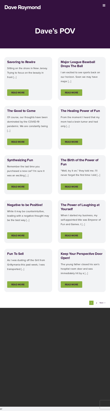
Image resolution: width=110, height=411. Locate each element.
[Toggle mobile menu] (104, 5)
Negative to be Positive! (24, 204)
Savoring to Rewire (21, 62)
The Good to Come (21, 110)
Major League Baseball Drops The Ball (78, 64)
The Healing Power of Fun (80, 110)
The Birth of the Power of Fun (79, 162)
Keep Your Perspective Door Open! (82, 255)
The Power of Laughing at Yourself (80, 207)
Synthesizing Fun (20, 160)
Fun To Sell (15, 253)
